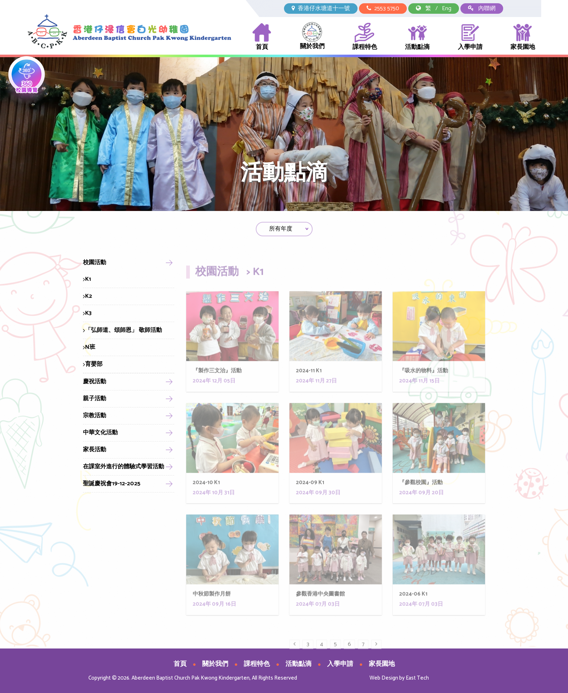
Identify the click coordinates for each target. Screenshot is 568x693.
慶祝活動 (94, 381)
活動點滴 (417, 37)
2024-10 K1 (206, 498)
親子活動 (94, 398)
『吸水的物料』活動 (423, 387)
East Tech (417, 678)
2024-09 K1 (310, 498)
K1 (87, 279)
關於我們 (312, 36)
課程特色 (364, 37)
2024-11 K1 (309, 387)
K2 (87, 296)
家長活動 (94, 450)
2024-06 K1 (413, 610)
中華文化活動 (100, 433)
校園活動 (94, 262)
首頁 (262, 37)
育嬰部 (93, 364)
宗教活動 (94, 416)
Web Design (383, 678)
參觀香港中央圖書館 (320, 610)
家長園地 (522, 37)
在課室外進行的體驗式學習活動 (123, 467)
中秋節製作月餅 (212, 610)
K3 (87, 313)
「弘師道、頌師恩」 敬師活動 (122, 330)
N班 (89, 347)
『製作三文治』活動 (217, 387)
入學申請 (470, 37)
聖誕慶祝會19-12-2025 (112, 484)
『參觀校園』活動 (421, 498)
